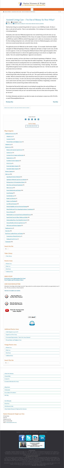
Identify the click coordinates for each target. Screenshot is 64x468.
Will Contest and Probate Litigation (14, 225)
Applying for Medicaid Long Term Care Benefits (16, 179)
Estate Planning (10, 193)
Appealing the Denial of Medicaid (13, 176)
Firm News (7, 230)
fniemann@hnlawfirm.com (11, 422)
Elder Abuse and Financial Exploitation (15, 184)
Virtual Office (7, 376)
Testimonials (7, 241)
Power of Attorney (10, 211)
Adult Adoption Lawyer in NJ (11, 331)
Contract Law (9, 152)
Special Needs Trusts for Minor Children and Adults (17, 217)
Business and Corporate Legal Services (14, 149)
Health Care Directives (11, 198)
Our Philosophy (7, 400)
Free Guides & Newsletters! (10, 392)
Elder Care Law (10, 187)
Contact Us (6, 378)
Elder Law (9, 23)
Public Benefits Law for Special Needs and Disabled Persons (19, 214)
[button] (32, 9)
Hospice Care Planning (11, 201)
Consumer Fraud (10, 139)
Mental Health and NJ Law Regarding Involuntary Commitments (20, 209)
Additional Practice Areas (10, 133)
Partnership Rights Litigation (13, 166)
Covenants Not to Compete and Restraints (15, 155)
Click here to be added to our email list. (12, 290)
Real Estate (8, 269)
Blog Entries (7, 387)
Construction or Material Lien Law (14, 236)
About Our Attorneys (9, 373)
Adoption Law (9, 136)
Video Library (8, 256)
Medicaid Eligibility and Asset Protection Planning (28, 23)
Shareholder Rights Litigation (13, 168)
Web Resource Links (8, 406)
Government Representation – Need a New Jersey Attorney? (17, 337)
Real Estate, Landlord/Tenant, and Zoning (13, 233)
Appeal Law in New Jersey (11, 334)
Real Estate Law (34, 432)
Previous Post (9, 102)
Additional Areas (9, 271)
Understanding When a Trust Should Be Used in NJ (17, 220)
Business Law (8, 147)
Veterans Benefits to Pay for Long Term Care (16, 222)
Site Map (6, 395)
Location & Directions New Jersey (11, 381)
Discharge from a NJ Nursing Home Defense (15, 182)
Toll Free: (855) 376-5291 (32, 126)
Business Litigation (9, 171)
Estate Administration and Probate (14, 190)
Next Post (55, 102)
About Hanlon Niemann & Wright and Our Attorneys (15, 409)
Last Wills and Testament (12, 203)
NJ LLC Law (9, 163)
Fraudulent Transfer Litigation (13, 160)
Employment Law (10, 157)
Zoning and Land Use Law (12, 239)
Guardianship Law (10, 195)
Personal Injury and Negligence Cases (14, 141)
